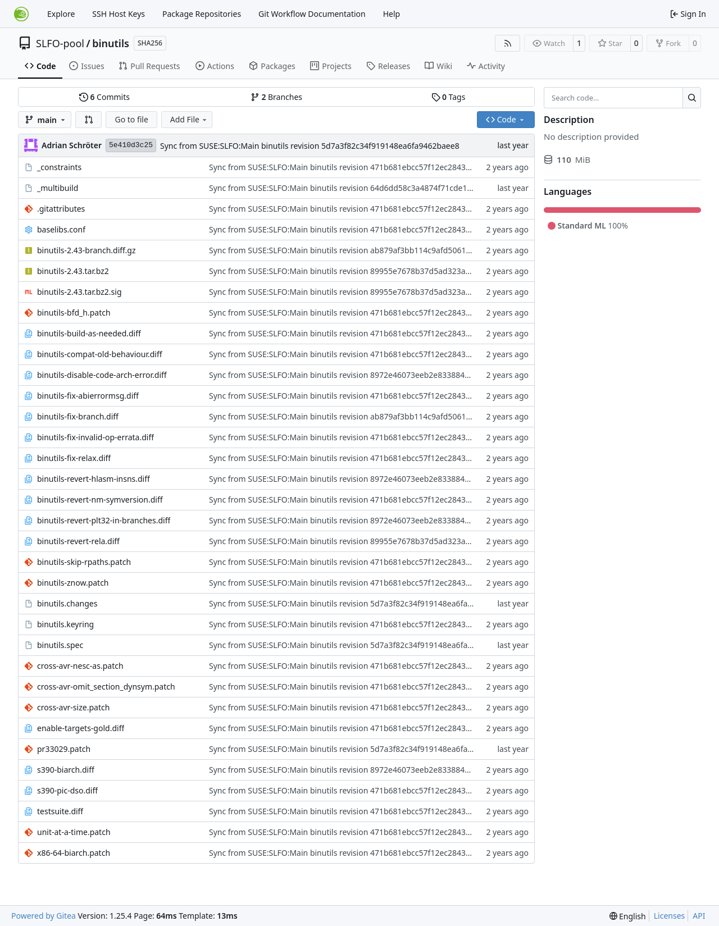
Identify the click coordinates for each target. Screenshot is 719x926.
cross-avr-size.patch (73, 707)
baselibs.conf (61, 229)
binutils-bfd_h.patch (74, 312)
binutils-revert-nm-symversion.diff (100, 499)
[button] (88, 119)
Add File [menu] (189, 119)
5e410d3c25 (131, 145)
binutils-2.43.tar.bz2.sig (79, 291)
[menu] (627, 916)
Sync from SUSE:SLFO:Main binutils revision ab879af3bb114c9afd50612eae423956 (360, 250)
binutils (110, 43)
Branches (276, 97)
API (699, 915)
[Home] (21, 14)
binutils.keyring (65, 624)
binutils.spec (60, 645)
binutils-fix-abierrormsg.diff (88, 395)
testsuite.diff (60, 811)
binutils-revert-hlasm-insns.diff (93, 478)
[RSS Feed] (508, 43)
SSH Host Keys (118, 13)
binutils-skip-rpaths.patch (84, 561)
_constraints (59, 167)
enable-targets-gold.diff (80, 728)
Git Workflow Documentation (312, 13)
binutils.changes (67, 603)
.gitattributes (61, 208)
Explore (61, 13)
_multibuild (57, 188)
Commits (104, 97)
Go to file (131, 119)
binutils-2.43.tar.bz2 (73, 271)
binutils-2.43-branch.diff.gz (86, 250)
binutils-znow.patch (73, 582)
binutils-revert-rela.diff (78, 541)
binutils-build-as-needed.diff (89, 333)
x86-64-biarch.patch (73, 852)
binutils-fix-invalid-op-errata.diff (95, 437)
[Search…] (691, 97)
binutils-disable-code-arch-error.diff (102, 375)
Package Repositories (201, 13)
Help (392, 13)
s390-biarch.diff (65, 769)
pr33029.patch (63, 748)
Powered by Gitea (43, 915)
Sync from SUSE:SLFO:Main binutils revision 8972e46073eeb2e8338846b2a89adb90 (362, 375)
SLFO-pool (60, 43)
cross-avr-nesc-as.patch (80, 665)
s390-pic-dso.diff (67, 790)
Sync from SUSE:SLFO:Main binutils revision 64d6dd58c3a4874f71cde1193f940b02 (360, 188)
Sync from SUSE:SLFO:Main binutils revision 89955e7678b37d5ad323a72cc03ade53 (361, 271)
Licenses (669, 915)
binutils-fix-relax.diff (74, 458)
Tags (448, 97)
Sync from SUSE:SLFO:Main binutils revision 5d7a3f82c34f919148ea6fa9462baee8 (309, 145)
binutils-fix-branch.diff (78, 416)
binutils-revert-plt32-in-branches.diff (103, 520)
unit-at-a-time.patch (74, 832)
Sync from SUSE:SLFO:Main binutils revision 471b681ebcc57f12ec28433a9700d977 (360, 167)
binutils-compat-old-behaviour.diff (99, 354)
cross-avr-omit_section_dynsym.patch (106, 686)
